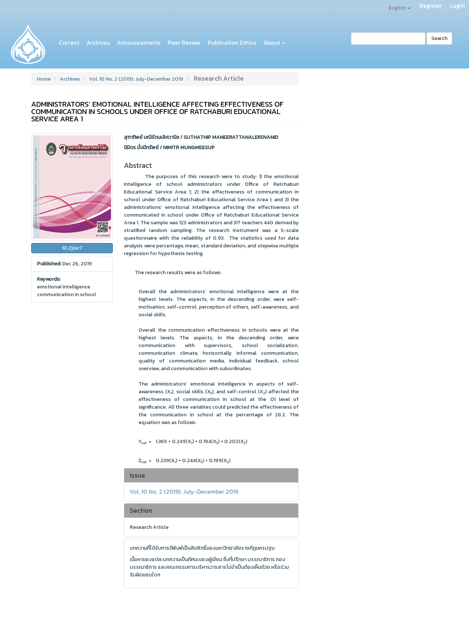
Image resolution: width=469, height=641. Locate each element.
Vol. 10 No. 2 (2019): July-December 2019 (136, 79)
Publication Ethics (232, 42)
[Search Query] (388, 38)
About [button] (274, 42)
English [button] (399, 8)
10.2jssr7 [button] (72, 248)
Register (431, 5)
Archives (98, 42)
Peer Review (184, 42)
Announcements (138, 42)
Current (69, 42)
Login (457, 5)
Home (44, 79)
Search (439, 38)
